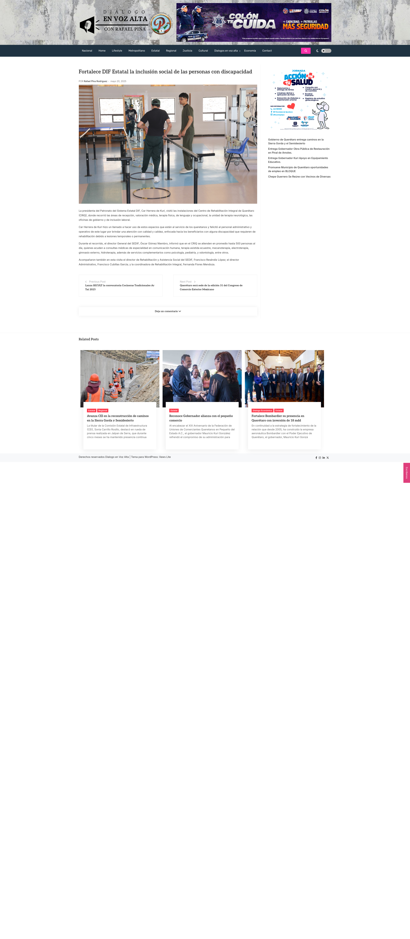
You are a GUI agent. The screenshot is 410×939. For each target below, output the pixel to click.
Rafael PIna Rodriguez (95, 81)
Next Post (185, 281)
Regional (171, 50)
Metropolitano (136, 50)
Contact (267, 50)
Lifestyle (117, 50)
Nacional (87, 50)
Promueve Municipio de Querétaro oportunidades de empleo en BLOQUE (298, 169)
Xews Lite (165, 456)
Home (102, 50)
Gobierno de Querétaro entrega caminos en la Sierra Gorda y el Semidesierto (296, 141)
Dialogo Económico (262, 410)
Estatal (155, 50)
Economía (250, 50)
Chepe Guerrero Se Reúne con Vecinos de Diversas (299, 176)
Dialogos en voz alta (226, 50)
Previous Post (97, 281)
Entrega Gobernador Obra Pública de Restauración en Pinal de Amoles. (299, 150)
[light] (321, 50)
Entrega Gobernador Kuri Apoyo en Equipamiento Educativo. (298, 159)
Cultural (203, 50)
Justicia (187, 50)
